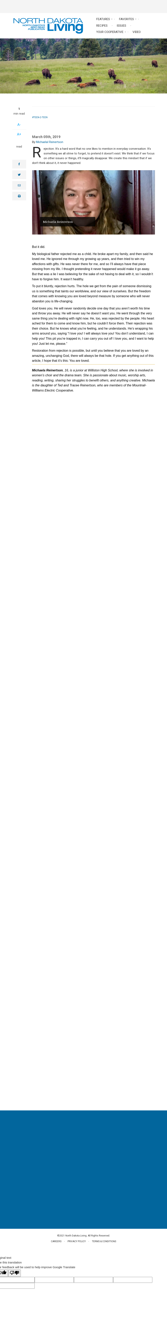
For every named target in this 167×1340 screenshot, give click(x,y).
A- (19, 124)
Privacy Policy (77, 1241)
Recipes (102, 25)
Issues (121, 25)
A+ (19, 134)
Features (103, 19)
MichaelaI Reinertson (49, 142)
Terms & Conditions (104, 1241)
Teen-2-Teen (40, 117)
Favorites (126, 19)
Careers (56, 1241)
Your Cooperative (109, 32)
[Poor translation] (14, 1273)
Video (137, 32)
